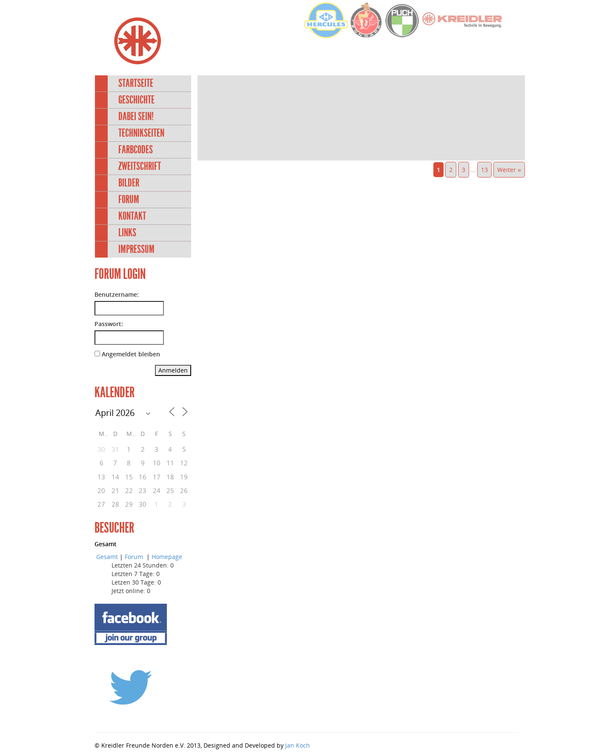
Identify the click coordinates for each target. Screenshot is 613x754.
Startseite (135, 83)
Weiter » (509, 170)
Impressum (136, 249)
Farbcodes (135, 149)
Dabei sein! (136, 116)
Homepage (167, 557)
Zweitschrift (139, 166)
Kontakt (132, 216)
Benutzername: (117, 294)
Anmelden (173, 370)
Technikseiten (141, 133)
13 (484, 170)
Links (127, 232)
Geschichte (136, 99)
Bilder (128, 182)
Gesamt (107, 557)
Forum (128, 199)
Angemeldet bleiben (131, 354)
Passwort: (109, 324)
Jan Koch (297, 745)
